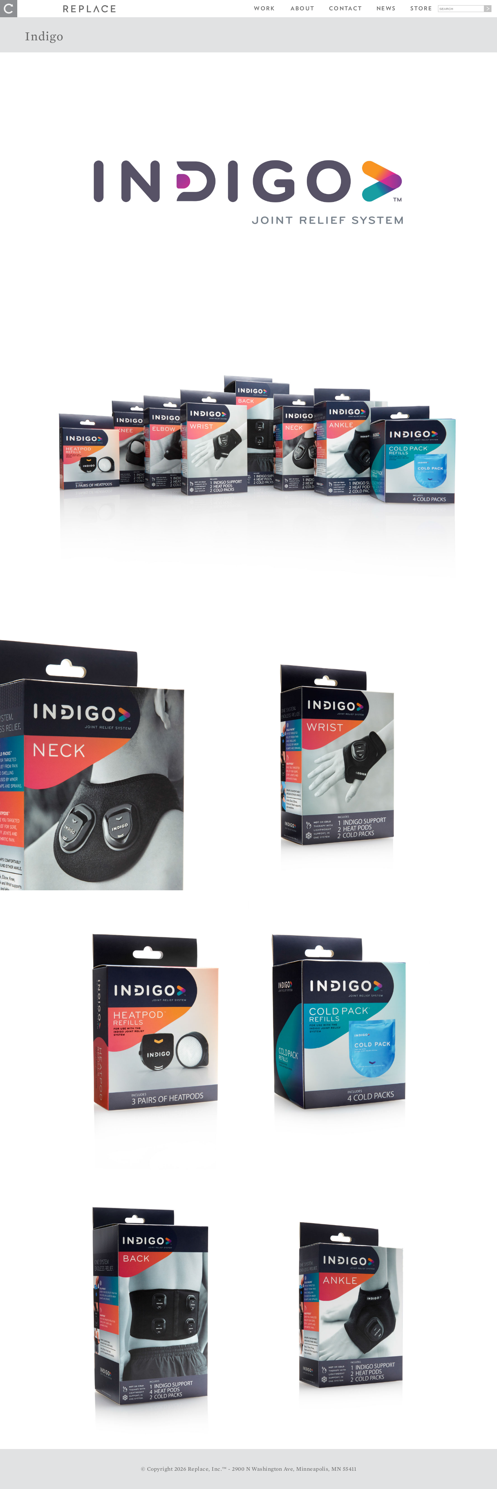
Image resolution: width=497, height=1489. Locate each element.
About (302, 8)
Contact (345, 8)
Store (421, 8)
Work (264, 8)
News (386, 8)
